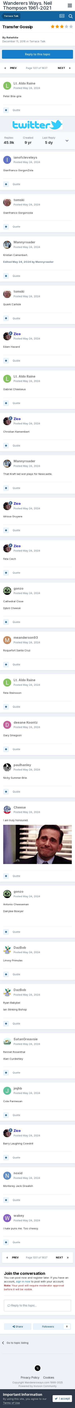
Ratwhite (12, 37)
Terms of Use (11, 1402)
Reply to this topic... (22, 1305)
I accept (62, 1398)
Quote (16, 110)
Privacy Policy (30, 1377)
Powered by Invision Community (38, 1386)
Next (61, 67)
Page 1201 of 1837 (37, 67)
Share (18, 1326)
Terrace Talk (37, 41)
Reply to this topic (37, 54)
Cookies (48, 1377)
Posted (27, 88)
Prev (13, 67)
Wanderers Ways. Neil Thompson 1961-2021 (27, 5)
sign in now (23, 1281)
